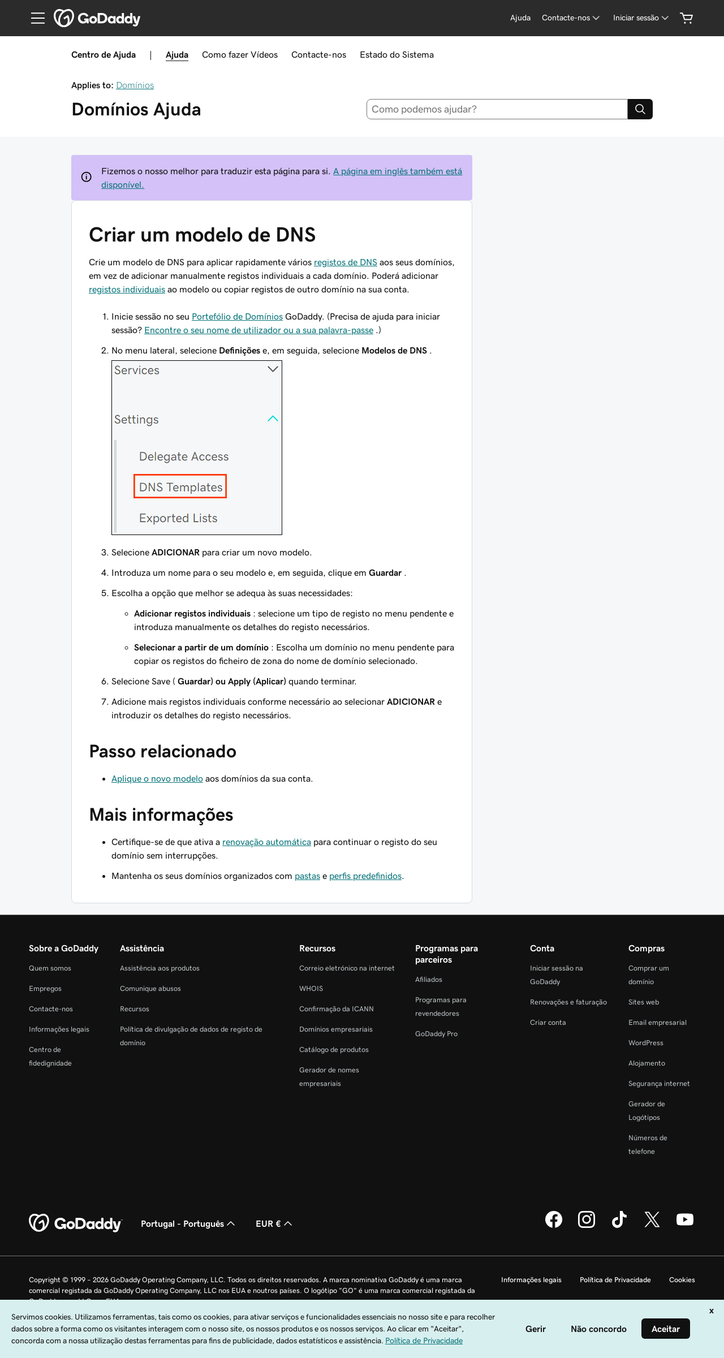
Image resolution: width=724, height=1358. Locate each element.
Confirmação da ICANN (336, 1008)
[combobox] (497, 109)
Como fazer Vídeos (240, 54)
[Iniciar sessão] (642, 17)
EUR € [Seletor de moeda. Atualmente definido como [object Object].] (275, 1223)
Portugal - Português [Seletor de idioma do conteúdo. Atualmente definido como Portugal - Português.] (189, 1223)
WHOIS (311, 988)
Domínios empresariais (336, 1029)
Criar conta (548, 1022)
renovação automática (266, 841)
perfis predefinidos (365, 875)
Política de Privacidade (615, 1279)
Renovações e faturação (568, 1002)
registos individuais (127, 289)
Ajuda (177, 54)
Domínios (135, 84)
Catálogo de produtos (334, 1049)
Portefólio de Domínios (237, 316)
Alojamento (646, 1063)
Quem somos (50, 968)
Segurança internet (659, 1083)
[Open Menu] (33, 18)
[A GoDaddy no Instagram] (586, 1226)
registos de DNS (345, 261)
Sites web (643, 1002)
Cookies (682, 1279)
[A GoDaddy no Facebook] (554, 1226)
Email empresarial (657, 1022)
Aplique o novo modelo (157, 778)
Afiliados (428, 979)
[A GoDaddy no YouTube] (685, 1226)
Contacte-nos (318, 54)
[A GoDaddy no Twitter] (652, 1226)
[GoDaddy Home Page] (76, 1223)
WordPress (645, 1042)
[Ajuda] (520, 17)
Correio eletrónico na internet (347, 968)
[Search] (640, 109)
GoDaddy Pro (436, 1033)
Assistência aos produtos (160, 968)
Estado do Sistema (397, 54)
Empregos (45, 988)
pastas (307, 875)
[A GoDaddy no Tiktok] (619, 1226)
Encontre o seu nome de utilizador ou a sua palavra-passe (258, 329)
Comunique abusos (150, 988)
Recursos (134, 1008)
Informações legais (59, 1029)
